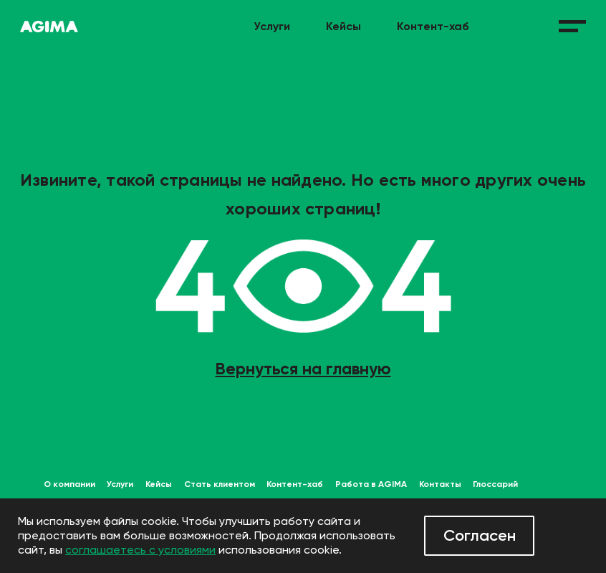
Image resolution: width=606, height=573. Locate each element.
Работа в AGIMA (371, 484)
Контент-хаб (433, 26)
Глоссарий (495, 484)
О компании (69, 484)
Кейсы (343, 26)
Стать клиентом (219, 484)
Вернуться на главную (303, 368)
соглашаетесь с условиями (140, 550)
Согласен (479, 535)
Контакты (440, 484)
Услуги (272, 26)
